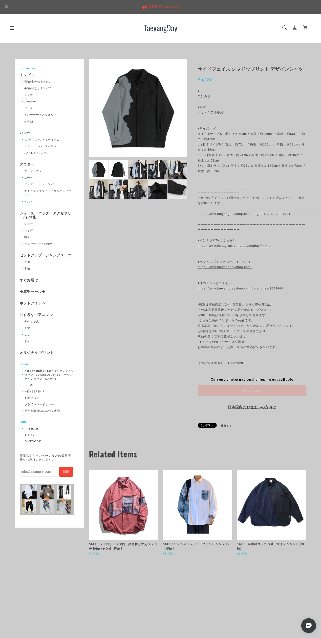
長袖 (27, 261)
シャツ (28, 94)
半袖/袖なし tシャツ (37, 88)
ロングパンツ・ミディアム (42, 139)
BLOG (29, 385)
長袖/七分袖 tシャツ (37, 81)
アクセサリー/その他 (38, 243)
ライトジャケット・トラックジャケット (47, 192)
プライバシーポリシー (39, 404)
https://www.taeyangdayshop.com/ (225, 267)
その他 (28, 121)
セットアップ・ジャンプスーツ (45, 255)
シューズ (30, 223)
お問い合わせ (34, 397)
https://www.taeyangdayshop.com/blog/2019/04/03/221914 (252, 214)
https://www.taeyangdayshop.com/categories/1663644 (240, 288)
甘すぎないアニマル (36, 315)
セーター (30, 107)
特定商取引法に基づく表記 (42, 410)
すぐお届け (29, 280)
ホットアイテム (33, 303)
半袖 (27, 268)
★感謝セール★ (33, 292)
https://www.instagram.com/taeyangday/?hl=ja (234, 245)
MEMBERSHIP (34, 391)
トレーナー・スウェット (40, 114)
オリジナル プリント (37, 353)
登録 (66, 471)
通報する (226, 425)
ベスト (28, 201)
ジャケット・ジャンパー (40, 183)
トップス (27, 75)
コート (28, 177)
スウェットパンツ (36, 152)
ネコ (27, 334)
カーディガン (33, 170)
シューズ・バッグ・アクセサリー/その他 (45, 215)
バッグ (28, 230)
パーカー (30, 101)
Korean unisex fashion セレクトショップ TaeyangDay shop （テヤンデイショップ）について (49, 374)
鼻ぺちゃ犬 (31, 321)
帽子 (27, 237)
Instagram (32, 428)
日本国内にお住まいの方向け (252, 407)
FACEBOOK (33, 441)
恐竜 (27, 341)
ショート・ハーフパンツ (40, 145)
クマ (27, 327)
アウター (27, 164)
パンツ (25, 133)
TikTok (30, 434)
